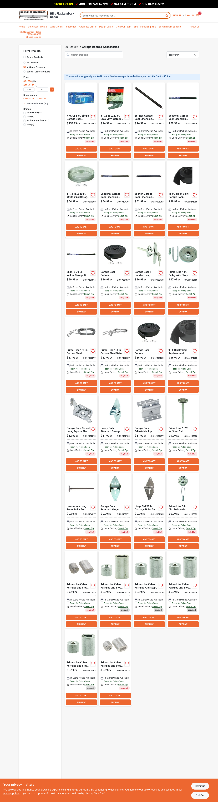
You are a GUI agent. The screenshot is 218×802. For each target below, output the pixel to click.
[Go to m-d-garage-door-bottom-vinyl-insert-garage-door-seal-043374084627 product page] (183, 199)
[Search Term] (125, 15)
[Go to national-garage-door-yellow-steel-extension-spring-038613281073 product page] (183, 120)
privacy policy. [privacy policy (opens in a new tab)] (11, 793)
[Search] (167, 15)
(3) (38, 120)
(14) (34, 112)
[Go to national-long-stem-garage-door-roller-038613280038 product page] (81, 511)
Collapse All (28, 99)
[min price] (29, 89)
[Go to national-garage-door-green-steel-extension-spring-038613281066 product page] (115, 199)
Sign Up (189, 15)
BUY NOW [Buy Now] (81, 155)
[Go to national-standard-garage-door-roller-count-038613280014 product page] (183, 433)
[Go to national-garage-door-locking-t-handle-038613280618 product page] (149, 277)
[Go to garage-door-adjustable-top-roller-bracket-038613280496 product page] (149, 433)
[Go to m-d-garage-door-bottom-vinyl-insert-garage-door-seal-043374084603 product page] (183, 355)
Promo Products (35, 57)
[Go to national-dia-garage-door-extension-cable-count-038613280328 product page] (81, 355)
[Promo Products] (24, 57)
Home (22, 26)
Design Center (106, 26)
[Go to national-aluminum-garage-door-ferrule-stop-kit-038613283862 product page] (115, 589)
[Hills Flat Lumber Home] (33, 15)
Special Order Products (38, 71)
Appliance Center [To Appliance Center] (87, 26)
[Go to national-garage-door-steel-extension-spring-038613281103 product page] (149, 120)
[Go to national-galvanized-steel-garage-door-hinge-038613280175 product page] (149, 511)
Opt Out (200, 795)
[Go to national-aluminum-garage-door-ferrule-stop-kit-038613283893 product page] (115, 667)
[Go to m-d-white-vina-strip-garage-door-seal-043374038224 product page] (81, 199)
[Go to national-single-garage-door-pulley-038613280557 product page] (183, 511)
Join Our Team (123, 26)
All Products (33, 62)
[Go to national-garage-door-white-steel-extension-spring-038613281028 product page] (149, 199)
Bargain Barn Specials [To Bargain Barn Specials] (170, 26)
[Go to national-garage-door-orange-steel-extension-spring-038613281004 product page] (81, 277)
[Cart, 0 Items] (197, 15)
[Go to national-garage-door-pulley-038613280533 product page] (183, 277)
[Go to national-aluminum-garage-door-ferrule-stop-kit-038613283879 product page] (81, 589)
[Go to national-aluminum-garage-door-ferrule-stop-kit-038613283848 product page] (149, 589)
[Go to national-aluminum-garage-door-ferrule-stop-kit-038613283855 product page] (183, 589)
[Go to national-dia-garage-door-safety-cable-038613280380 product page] (115, 355)
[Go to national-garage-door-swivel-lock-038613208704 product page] (81, 433)
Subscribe (71, 26)
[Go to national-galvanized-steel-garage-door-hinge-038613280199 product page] (115, 433)
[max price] (42, 89)
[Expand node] (24, 103)
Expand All (41, 99)
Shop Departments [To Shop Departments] (37, 26)
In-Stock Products (36, 67)
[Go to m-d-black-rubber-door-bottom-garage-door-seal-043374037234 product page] (149, 355)
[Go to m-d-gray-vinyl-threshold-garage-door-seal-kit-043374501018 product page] (115, 120)
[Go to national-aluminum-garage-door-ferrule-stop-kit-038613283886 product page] (81, 667)
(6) (30, 116)
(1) (30, 124)
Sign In (177, 15)
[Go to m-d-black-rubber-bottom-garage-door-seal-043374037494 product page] (115, 277)
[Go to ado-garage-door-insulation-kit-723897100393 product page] (81, 120)
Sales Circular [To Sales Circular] (57, 26)
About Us (194, 26)
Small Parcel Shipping (145, 26)
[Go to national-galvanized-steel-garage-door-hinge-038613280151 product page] (115, 511)
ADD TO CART (81, 149)
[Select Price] (52, 89)
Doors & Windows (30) (37, 103)
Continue (200, 786)
